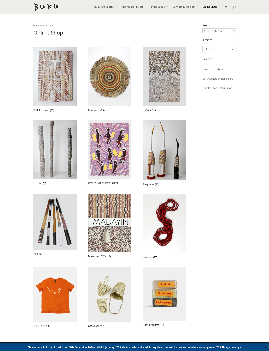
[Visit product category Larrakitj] (55, 153)
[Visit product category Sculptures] (164, 153)
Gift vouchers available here (217, 78)
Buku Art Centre (104, 7)
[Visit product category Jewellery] (164, 227)
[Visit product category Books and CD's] (109, 226)
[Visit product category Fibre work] (109, 80)
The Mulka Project (132, 7)
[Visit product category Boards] (164, 79)
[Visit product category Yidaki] (55, 225)
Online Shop (209, 7)
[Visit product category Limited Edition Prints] (109, 152)
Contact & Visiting (184, 7)
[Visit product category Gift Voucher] (109, 297)
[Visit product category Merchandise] (55, 297)
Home (36, 25)
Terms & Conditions (213, 69)
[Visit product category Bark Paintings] (55, 80)
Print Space (158, 7)
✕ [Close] (265, 347)
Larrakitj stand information (217, 88)
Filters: (208, 49)
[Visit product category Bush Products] (164, 297)
